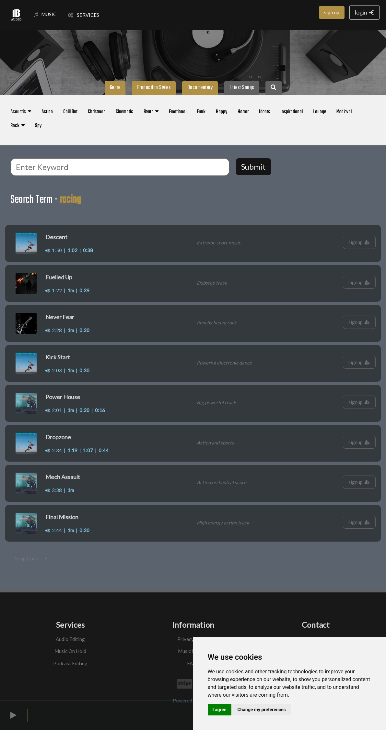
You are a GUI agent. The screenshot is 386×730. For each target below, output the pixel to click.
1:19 (72, 450)
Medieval (344, 112)
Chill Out (70, 112)
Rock (17, 126)
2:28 (53, 330)
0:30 (84, 330)
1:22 (53, 290)
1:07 (88, 450)
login (364, 12)
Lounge (319, 112)
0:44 (104, 450)
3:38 (53, 490)
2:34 (53, 450)
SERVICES (83, 15)
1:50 (53, 250)
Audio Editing (70, 639)
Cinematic (124, 112)
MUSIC (45, 14)
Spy (38, 126)
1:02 (72, 250)
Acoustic (20, 112)
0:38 (88, 250)
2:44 (53, 530)
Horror (243, 112)
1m (70, 290)
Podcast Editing (70, 663)
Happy (221, 112)
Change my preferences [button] (261, 709)
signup (359, 242)
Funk (201, 112)
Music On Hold (70, 651)
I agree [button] (220, 709)
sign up (331, 12)
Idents (264, 112)
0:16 (100, 410)
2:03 (53, 370)
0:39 (84, 290)
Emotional (177, 112)
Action (47, 112)
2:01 (53, 410)
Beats (151, 112)
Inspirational (291, 112)
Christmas (96, 112)
